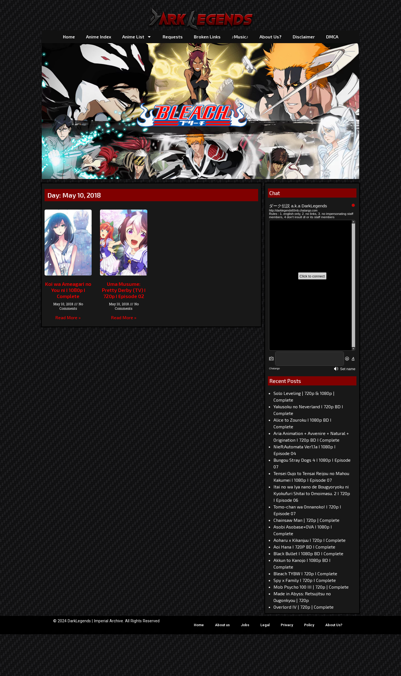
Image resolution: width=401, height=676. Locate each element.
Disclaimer (304, 36)
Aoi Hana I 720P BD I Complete (304, 546)
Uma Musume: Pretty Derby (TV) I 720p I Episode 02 (124, 290)
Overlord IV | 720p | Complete (303, 606)
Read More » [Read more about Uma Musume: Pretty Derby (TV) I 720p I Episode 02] (123, 317)
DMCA (332, 36)
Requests (173, 36)
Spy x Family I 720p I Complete (304, 580)
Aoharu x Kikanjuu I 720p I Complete (309, 540)
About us (222, 625)
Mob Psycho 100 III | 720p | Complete (311, 586)
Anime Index (98, 36)
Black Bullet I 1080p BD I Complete (308, 553)
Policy (309, 625)
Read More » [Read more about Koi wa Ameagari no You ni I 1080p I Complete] (68, 317)
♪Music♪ (240, 36)
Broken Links (207, 36)
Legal (265, 625)
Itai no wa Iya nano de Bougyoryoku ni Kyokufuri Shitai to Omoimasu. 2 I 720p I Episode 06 (311, 493)
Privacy (287, 625)
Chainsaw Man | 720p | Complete (306, 520)
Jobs (245, 625)
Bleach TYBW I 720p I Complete (305, 573)
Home (69, 36)
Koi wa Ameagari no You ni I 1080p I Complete (68, 290)
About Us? (271, 36)
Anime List (136, 37)
